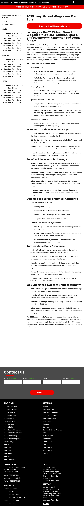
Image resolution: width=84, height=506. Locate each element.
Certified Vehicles (48, 353)
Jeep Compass (9, 359)
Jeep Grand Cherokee (11, 365)
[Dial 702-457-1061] (77, 2)
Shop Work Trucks (49, 350)
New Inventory (47, 345)
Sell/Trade (46, 356)
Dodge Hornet (9, 353)
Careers (45, 380)
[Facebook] (5, 451)
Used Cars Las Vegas (11, 438)
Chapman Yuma (9, 441)
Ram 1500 (8, 380)
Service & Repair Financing (51, 365)
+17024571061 (13, 413)
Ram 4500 (8, 388)
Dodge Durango (9, 350)
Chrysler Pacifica (10, 342)
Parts (44, 368)
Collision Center (48, 371)
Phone (44, 312)
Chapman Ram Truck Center (13, 435)
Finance (45, 359)
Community (46, 383)
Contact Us (46, 377)
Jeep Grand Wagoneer (11, 371)
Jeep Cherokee (9, 356)
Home (45, 342)
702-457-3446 (17, 71)
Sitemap (45, 388)
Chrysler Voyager (10, 345)
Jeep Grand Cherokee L (12, 368)
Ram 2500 (8, 383)
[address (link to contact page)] (73, 2)
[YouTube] (12, 451)
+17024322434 (14, 416)
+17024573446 (13, 419)
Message (67, 312)
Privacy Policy (47, 385)
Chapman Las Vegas (11, 432)
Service (45, 362)
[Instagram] (9, 451)
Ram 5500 (8, 391)
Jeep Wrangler (9, 377)
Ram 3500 (8, 385)
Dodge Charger (9, 347)
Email (29, 312)
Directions (46, 374)
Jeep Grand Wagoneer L (12, 374)
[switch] (81, 2)
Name (10, 312)
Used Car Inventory (49, 347)
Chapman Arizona (10, 429)
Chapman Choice (10, 426)
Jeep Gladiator (9, 362)
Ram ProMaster (9, 394)
